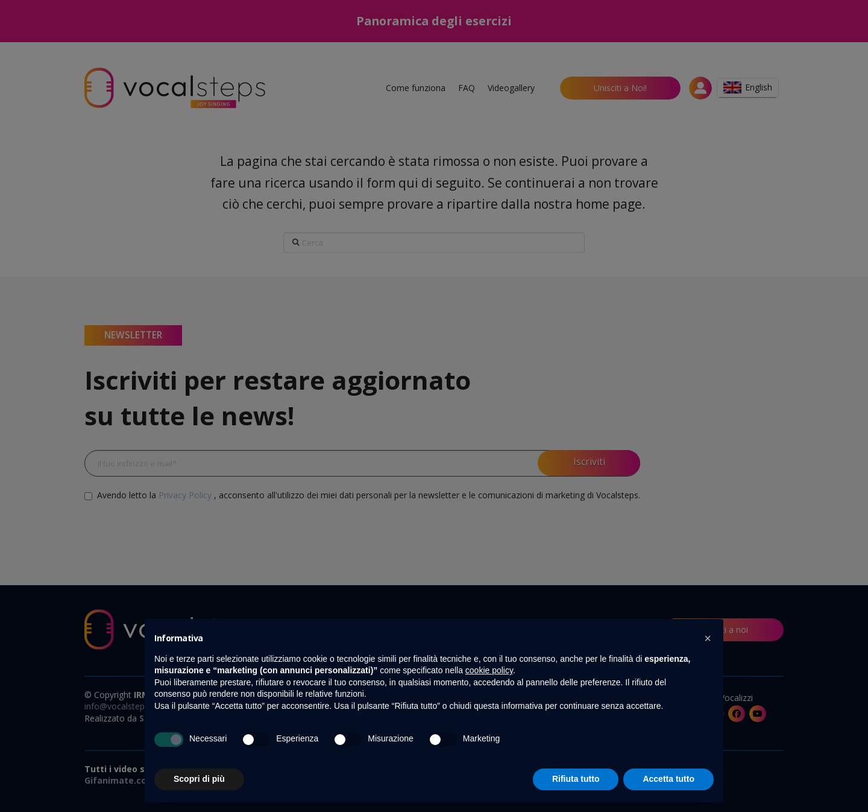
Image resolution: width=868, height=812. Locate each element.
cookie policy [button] (489, 670)
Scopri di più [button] (199, 779)
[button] (707, 638)
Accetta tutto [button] (668, 779)
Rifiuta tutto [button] (576, 779)
